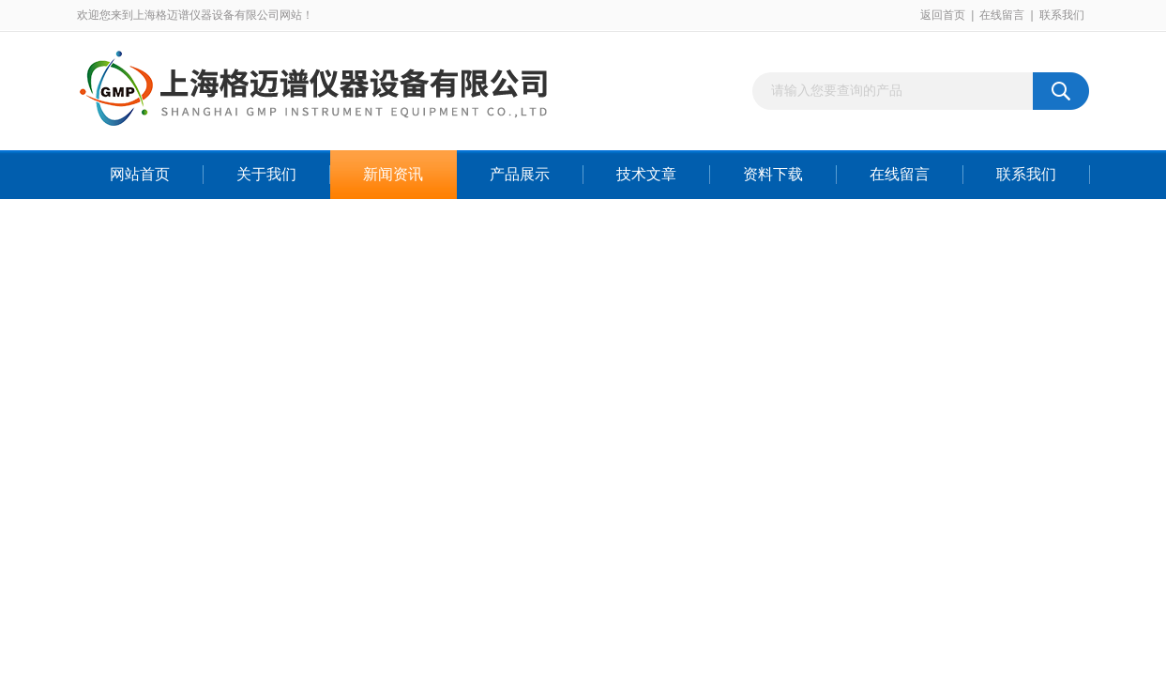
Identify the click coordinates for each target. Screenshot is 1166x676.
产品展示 (520, 174)
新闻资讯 (393, 174)
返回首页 (942, 15)
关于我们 (266, 174)
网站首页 (140, 174)
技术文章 (646, 174)
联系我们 (1061, 15)
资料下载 (773, 174)
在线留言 (1001, 15)
